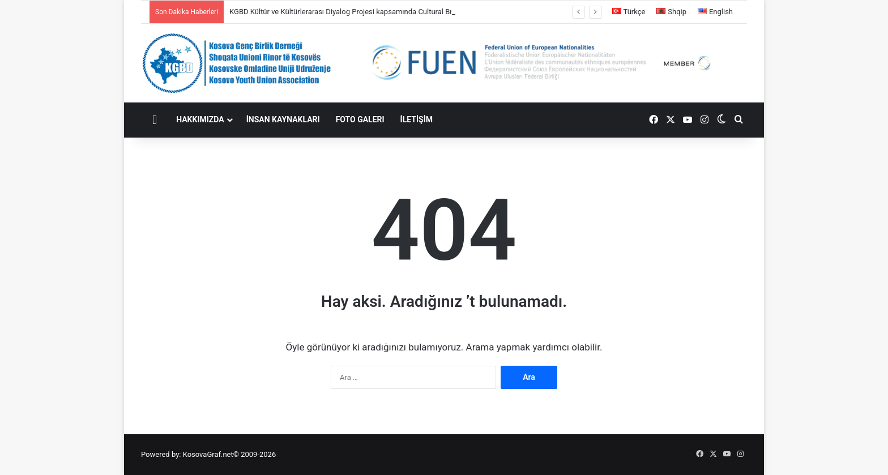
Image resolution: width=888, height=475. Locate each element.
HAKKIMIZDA (200, 119)
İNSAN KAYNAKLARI (283, 119)
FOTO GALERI (360, 119)
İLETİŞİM (416, 119)
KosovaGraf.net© (211, 454)
